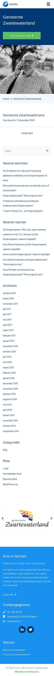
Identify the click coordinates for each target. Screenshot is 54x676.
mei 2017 (7, 319)
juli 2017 (7, 309)
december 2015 (10, 383)
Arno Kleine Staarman (13, 244)
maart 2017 (8, 330)
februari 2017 (9, 335)
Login (5, 468)
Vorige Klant (27, 133)
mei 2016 (7, 362)
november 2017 (10, 303)
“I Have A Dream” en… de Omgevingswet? (23, 210)
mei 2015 (7, 404)
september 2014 (11, 431)
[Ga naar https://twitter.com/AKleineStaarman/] (30, 629)
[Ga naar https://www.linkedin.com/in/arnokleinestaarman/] (22, 629)
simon (6, 254)
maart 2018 (8, 298)
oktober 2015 (9, 393)
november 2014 (10, 420)
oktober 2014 (9, 425)
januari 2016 (8, 378)
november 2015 (10, 388)
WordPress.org (10, 484)
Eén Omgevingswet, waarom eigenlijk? (31, 254)
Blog (5, 449)
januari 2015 (8, 415)
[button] (22, 35)
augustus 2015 (10, 399)
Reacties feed (10, 479)
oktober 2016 (9, 351)
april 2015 (7, 409)
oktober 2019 (9, 293)
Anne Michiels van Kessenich (17, 269)
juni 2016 (7, 356)
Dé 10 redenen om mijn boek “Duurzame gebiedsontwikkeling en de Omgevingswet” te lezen (25, 175)
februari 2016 (9, 372)
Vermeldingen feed (12, 473)
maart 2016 (8, 367)
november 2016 (10, 346)
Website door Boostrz (27, 671)
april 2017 (7, 324)
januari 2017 (8, 340)
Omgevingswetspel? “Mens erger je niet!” (23, 195)
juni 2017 (7, 314)
